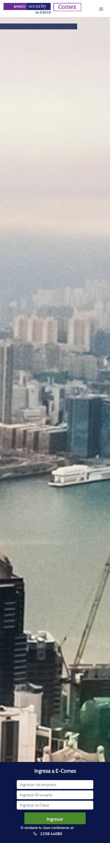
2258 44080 (51, 833)
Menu (101, 9)
